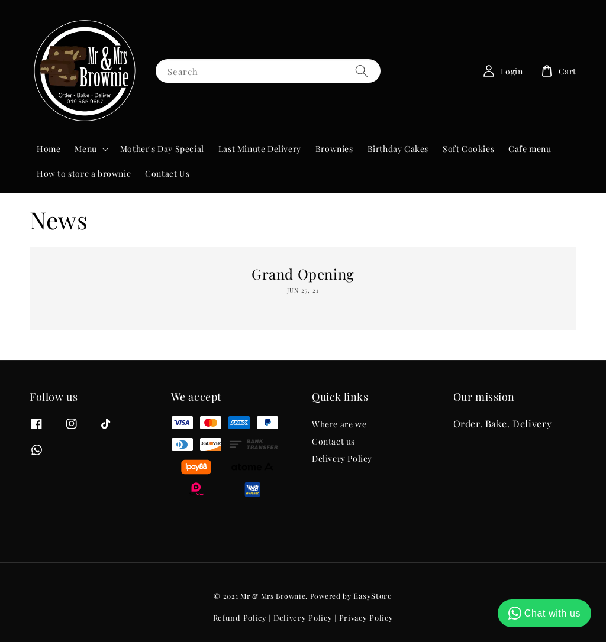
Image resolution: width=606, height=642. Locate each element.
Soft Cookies (468, 148)
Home (48, 148)
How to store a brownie (84, 173)
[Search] (362, 70)
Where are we (339, 424)
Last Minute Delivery (259, 148)
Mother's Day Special (162, 148)
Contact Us (167, 173)
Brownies (334, 148)
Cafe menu (529, 148)
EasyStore (372, 596)
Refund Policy (240, 617)
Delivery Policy (342, 458)
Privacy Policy (366, 617)
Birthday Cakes (398, 148)
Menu (85, 149)
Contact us (333, 441)
